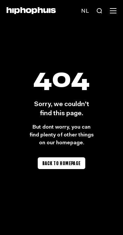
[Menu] (113, 11)
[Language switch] (85, 11)
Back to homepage (61, 163)
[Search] (99, 10)
